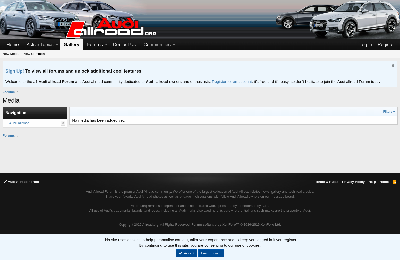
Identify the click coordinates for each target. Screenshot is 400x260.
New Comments (35, 54)
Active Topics (40, 44)
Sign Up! (14, 71)
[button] (56, 44)
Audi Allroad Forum (21, 182)
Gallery (71, 44)
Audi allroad (19, 123)
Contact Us (124, 44)
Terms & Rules (326, 182)
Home (12, 44)
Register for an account (232, 81)
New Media (11, 54)
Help (372, 182)
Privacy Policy (353, 182)
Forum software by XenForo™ (236, 225)
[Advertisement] (200, 154)
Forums (95, 44)
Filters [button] (387, 111)
